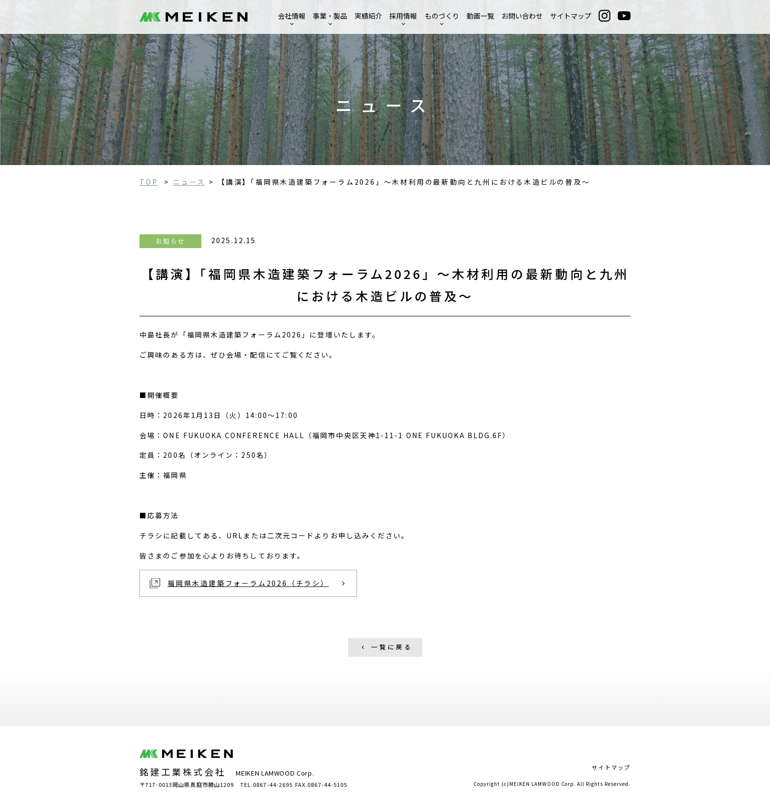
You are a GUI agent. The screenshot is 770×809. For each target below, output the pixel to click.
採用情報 (403, 16)
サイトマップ (570, 16)
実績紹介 (368, 16)
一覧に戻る (391, 646)
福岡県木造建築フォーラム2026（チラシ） (248, 583)
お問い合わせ (522, 16)
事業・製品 (330, 16)
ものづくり (442, 16)
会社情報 (291, 16)
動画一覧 (480, 16)
